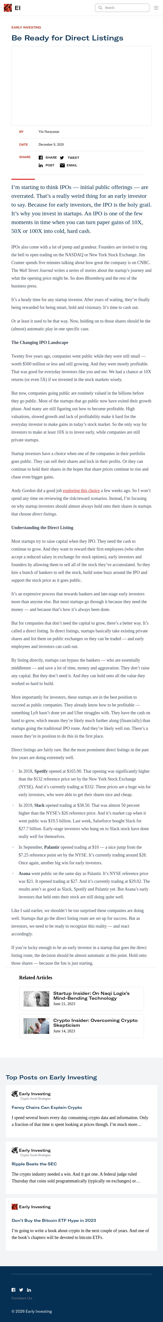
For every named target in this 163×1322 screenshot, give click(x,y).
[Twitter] (21, 1290)
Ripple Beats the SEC (34, 1163)
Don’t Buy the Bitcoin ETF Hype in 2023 (54, 1220)
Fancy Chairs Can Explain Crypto (47, 1107)
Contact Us (21, 1298)
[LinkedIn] (29, 1290)
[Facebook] (13, 1290)
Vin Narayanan (49, 131)
